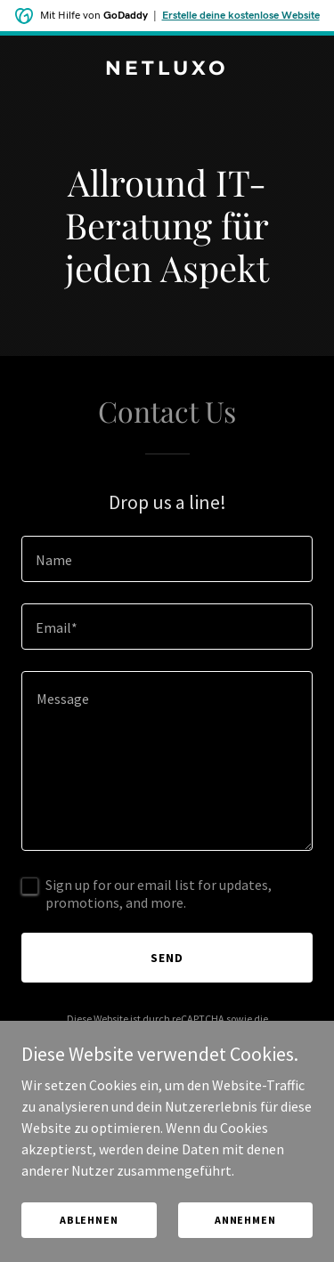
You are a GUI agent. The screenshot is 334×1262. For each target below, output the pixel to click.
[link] (167, 69)
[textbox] (167, 559)
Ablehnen (89, 1219)
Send (167, 958)
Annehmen (245, 1219)
